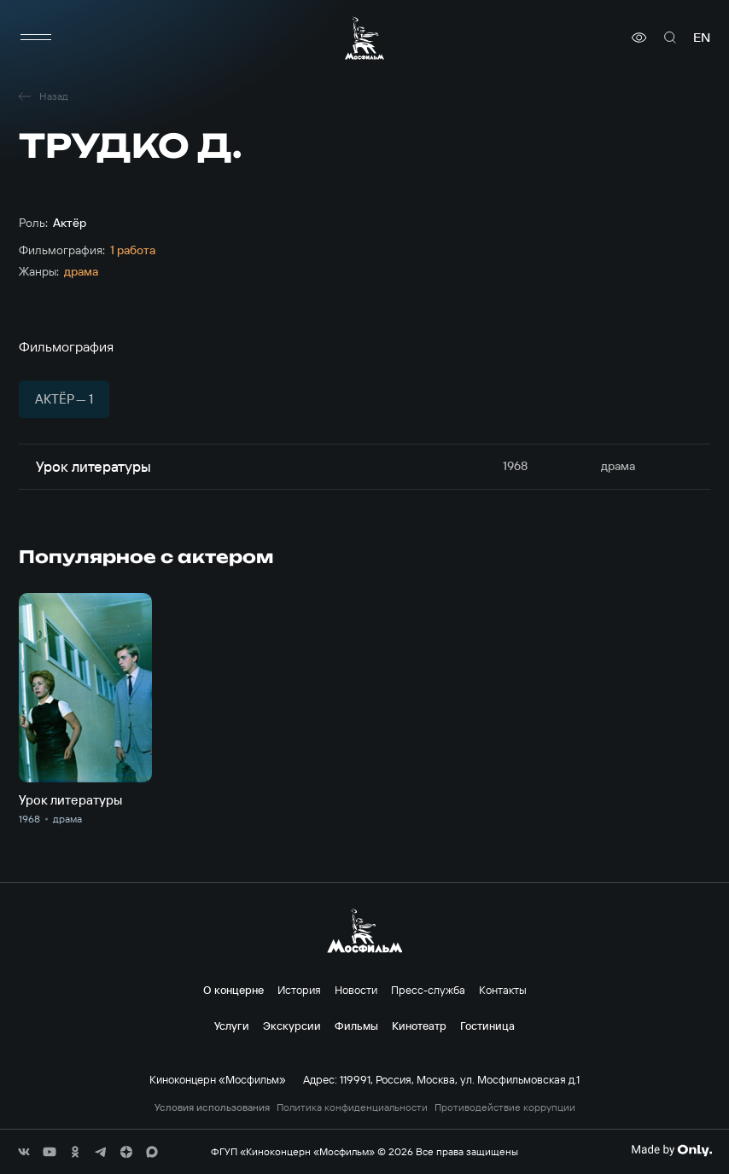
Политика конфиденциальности (352, 1107)
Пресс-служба (428, 990)
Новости (356, 990)
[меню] (36, 37)
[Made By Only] (671, 1150)
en (701, 37)
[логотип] (364, 38)
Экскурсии (292, 1025)
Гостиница (487, 1025)
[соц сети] (24, 1152)
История (299, 990)
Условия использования (212, 1107)
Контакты (503, 990)
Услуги (231, 1025)
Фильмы (356, 1025)
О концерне (233, 990)
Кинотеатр (419, 1025)
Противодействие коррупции (504, 1107)
